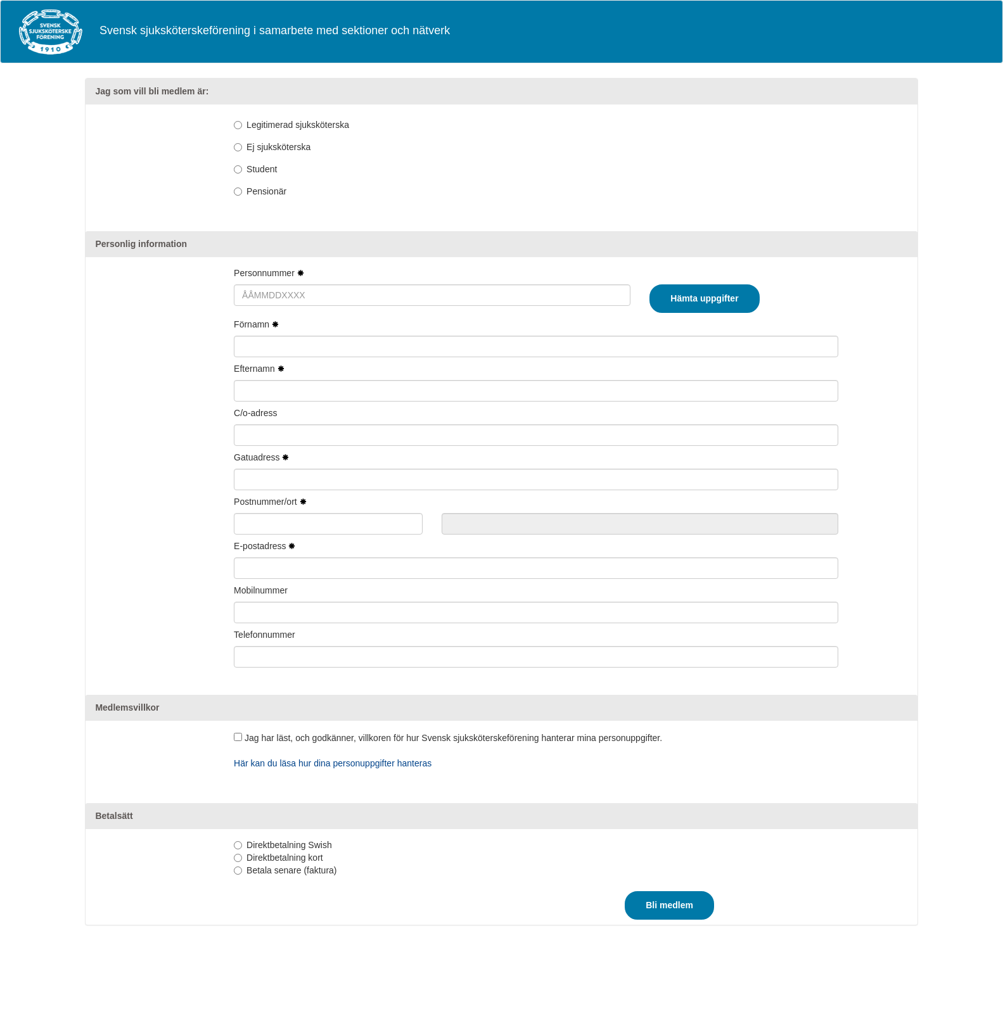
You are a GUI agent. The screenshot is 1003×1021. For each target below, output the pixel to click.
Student (261, 169)
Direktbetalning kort (284, 858)
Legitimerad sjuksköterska (297, 125)
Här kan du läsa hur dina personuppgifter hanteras (332, 763)
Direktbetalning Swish (289, 845)
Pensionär (266, 191)
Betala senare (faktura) (291, 870)
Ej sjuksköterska (278, 147)
